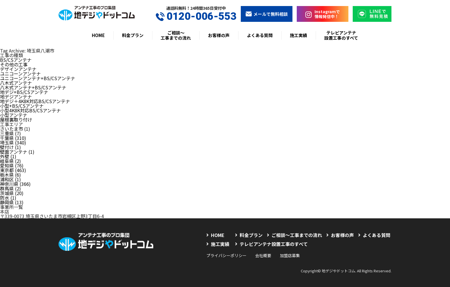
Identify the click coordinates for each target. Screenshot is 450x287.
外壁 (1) (8, 156)
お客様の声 (219, 35)
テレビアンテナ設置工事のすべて (341, 35)
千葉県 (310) (13, 137)
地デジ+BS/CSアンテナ (24, 91)
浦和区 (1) (10, 179)
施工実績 (298, 35)
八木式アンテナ (16, 82)
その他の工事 (14, 64)
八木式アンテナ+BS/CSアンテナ (33, 87)
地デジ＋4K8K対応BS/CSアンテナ (35, 101)
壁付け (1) (10, 147)
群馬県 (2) (10, 188)
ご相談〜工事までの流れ (176, 35)
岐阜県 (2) (10, 160)
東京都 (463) (13, 170)
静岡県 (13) (12, 202)
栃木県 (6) (10, 174)
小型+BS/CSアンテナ (22, 105)
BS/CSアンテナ (16, 59)
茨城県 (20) (12, 193)
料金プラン (132, 35)
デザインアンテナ (18, 69)
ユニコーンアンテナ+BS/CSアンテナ (37, 78)
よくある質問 (260, 35)
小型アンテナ (13, 114)
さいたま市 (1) (15, 128)
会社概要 (263, 255)
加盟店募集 (290, 255)
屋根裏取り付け (16, 119)
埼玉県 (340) (13, 142)
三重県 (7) (10, 133)
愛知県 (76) (12, 165)
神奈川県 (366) (15, 183)
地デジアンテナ (16, 96)
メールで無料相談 (266, 14)
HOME (98, 35)
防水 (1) (8, 197)
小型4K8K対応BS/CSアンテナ (30, 110)
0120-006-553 (196, 16)
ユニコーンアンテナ (20, 73)
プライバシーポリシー (226, 255)
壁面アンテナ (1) (17, 151)
